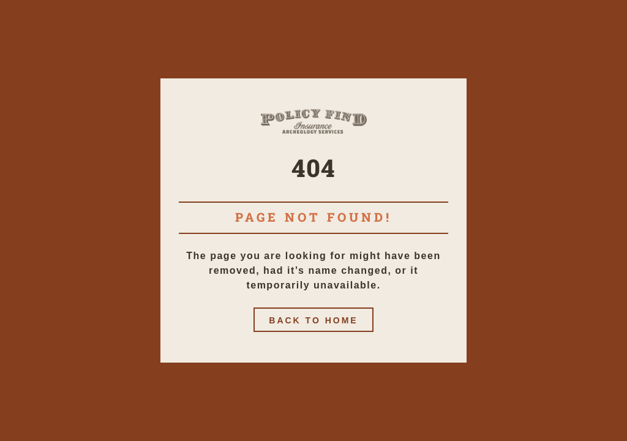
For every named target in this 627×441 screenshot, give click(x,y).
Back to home (313, 320)
